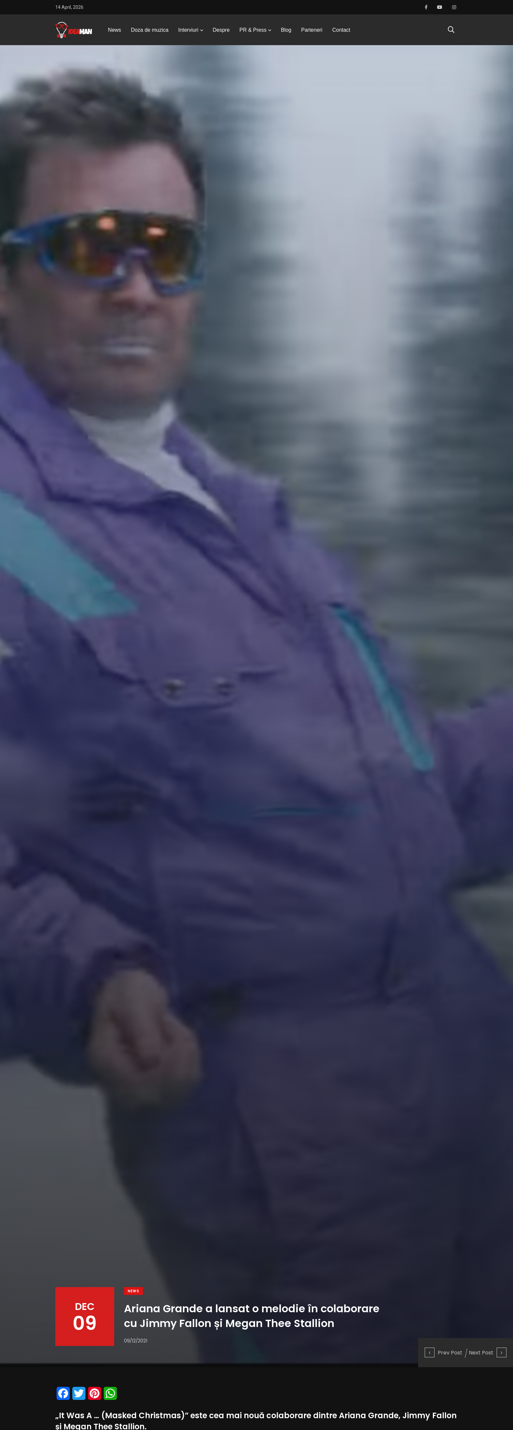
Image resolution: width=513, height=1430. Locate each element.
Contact (341, 31)
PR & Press (253, 31)
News (114, 31)
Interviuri (188, 31)
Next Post (487, 1352)
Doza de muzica (149, 31)
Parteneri (312, 31)
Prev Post (443, 1352)
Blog (286, 31)
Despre (221, 31)
